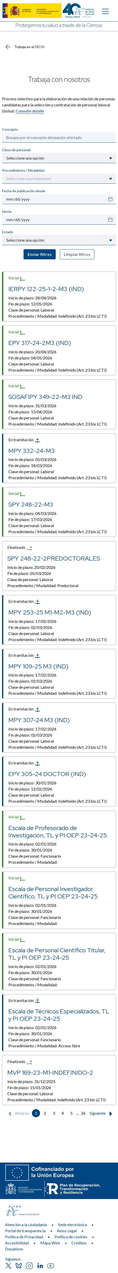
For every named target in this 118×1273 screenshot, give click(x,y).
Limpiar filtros (77, 254)
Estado (7, 232)
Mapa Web (50, 1242)
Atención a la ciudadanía (26, 1224)
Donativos (14, 1248)
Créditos (79, 1242)
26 (83, 1113)
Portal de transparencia (25, 1230)
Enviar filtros (40, 254)
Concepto (10, 129)
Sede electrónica (72, 1224)
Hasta (6, 211)
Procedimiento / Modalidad (23, 170)
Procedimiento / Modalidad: (57, 316)
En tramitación (24, 440)
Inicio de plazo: (32, 297)
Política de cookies (70, 1236)
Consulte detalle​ (30, 110)
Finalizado (19, 548)
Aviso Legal (67, 1230)
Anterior (18, 1114)
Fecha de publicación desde (23, 191)
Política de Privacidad (24, 1236)
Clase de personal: (16, 150)
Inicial (17, 278)
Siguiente (102, 1114)
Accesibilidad (17, 1242)
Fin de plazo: (30, 303)
